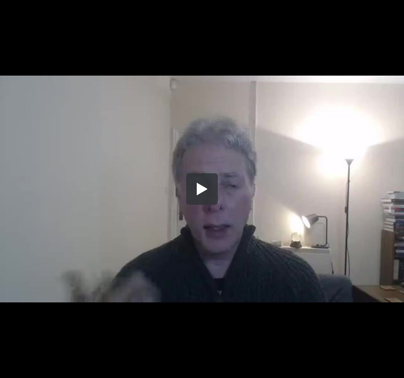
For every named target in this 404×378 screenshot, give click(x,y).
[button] (202, 189)
